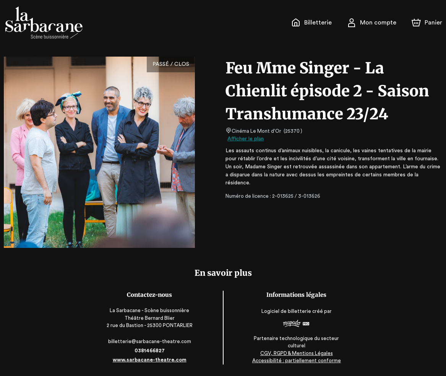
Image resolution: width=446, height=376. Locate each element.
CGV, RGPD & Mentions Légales (297, 353)
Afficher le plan (245, 139)
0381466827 (149, 350)
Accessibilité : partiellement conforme (297, 360)
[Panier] (427, 22)
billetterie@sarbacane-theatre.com (149, 341)
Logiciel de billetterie (287, 313)
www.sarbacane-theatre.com (149, 360)
